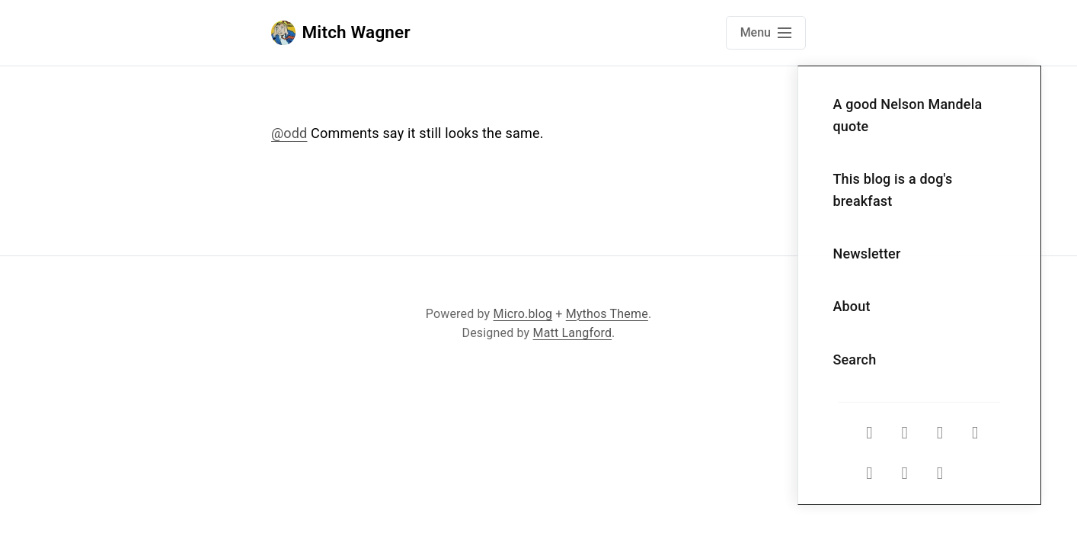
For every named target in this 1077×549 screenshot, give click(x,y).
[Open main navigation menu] (766, 33)
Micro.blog (523, 314)
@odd (289, 133)
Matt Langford (572, 333)
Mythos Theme (607, 314)
